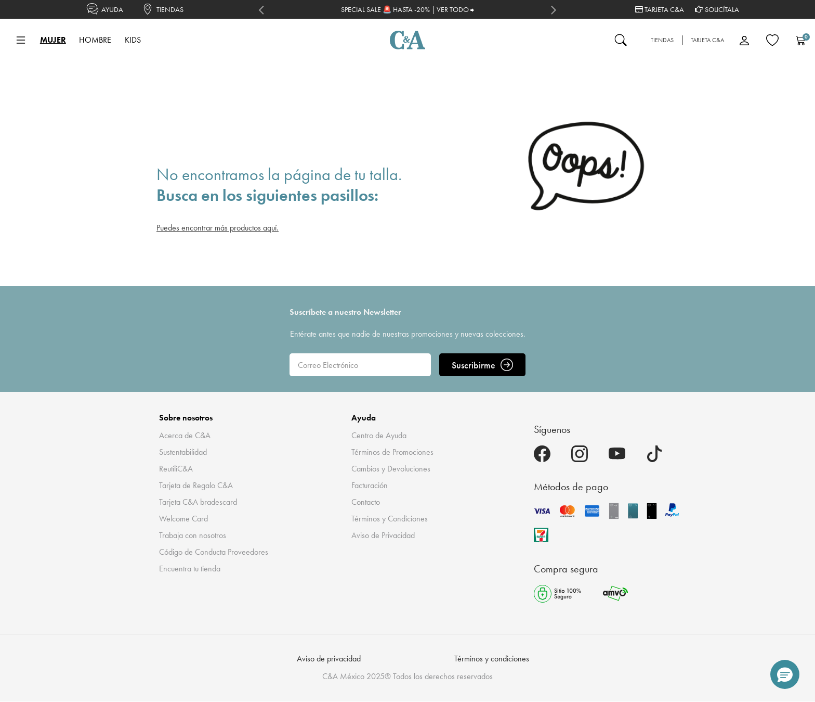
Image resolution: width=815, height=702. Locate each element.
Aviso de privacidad (329, 658)
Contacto (365, 501)
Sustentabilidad (183, 451)
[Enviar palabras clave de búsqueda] (620, 40)
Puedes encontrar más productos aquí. (217, 227)
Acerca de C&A (185, 435)
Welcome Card (183, 518)
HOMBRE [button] (95, 39)
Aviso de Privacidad (383, 535)
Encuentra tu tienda (189, 568)
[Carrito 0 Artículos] (800, 40)
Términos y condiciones (491, 658)
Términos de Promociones (392, 451)
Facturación (369, 485)
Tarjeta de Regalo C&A (196, 485)
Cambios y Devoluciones (390, 468)
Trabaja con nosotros (192, 535)
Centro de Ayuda (378, 435)
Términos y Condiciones (389, 518)
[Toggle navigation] (20, 40)
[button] (784, 674)
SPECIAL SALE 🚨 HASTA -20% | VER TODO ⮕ (407, 9)
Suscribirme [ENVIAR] (482, 365)
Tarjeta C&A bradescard (198, 501)
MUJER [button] (53, 39)
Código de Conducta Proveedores (213, 551)
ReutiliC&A (176, 468)
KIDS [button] (133, 39)
